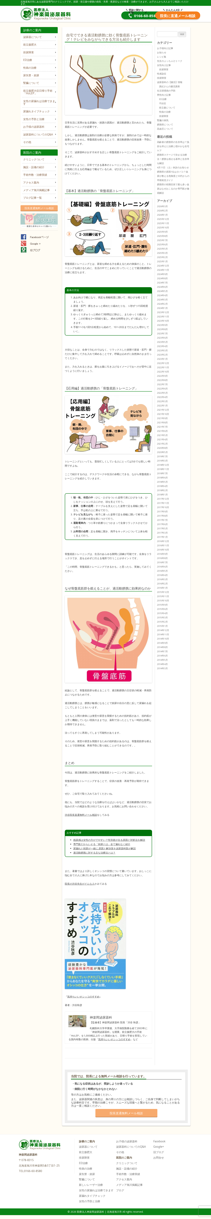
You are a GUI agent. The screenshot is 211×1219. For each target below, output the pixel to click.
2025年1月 (162, 261)
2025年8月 (162, 236)
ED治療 (27, 60)
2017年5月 (162, 528)
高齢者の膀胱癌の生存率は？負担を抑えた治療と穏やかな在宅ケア (173, 146)
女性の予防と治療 (33, 119)
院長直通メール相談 (164, 16)
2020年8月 (162, 447)
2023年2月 (162, 354)
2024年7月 (162, 282)
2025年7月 (162, 240)
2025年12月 (163, 219)
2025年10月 (163, 227)
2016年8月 (162, 558)
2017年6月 (162, 524)
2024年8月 (162, 278)
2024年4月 (162, 295)
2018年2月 (162, 490)
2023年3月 (162, 350)
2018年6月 (162, 477)
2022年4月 (162, 397)
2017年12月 (163, 498)
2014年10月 (163, 638)
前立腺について (167, 107)
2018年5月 (162, 481)
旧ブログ (158, 1152)
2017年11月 (163, 503)
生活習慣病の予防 (166, 90)
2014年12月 (163, 630)
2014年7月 (162, 651)
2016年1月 (162, 587)
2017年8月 (162, 515)
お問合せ (158, 1157)
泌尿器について (32, 37)
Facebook (159, 1141)
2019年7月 (162, 456)
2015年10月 (163, 600)
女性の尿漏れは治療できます (39, 102)
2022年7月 (162, 384)
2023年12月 (163, 312)
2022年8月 (162, 380)
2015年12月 (163, 592)
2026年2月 (162, 210)
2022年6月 (162, 388)
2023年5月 (162, 342)
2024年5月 (162, 291)
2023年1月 (162, 358)
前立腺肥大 (29, 44)
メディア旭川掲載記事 (36, 190)
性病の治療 (29, 68)
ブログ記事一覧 (32, 198)
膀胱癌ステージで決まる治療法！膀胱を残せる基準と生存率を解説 (173, 159)
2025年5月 (162, 248)
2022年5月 (162, 392)
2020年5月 (162, 452)
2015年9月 (162, 604)
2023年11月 (163, 316)
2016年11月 (163, 545)
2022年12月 (163, 363)
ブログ (120, 1190)
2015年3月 (162, 617)
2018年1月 (162, 494)
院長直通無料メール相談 (39, 208)
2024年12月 (163, 265)
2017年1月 (162, 537)
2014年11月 (163, 634)
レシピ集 (161, 56)
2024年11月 (163, 269)
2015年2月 (162, 621)
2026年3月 (162, 206)
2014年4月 (162, 664)
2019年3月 (162, 460)
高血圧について (165, 128)
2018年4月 (162, 486)
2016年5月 (162, 570)
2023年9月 (162, 325)
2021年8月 (162, 422)
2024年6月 (162, 286)
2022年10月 (163, 371)
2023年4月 (162, 346)
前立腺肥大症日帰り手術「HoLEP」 (37, 92)
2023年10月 (163, 320)
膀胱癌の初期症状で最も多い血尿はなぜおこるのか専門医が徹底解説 (173, 188)
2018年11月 (163, 469)
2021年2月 (162, 443)
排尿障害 (28, 52)
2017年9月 (162, 511)
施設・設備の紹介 (33, 167)
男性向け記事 (164, 94)
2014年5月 (162, 659)
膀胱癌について (165, 124)
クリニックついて (33, 159)
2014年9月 (162, 642)
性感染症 (161, 73)
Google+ (158, 1147)
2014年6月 (162, 655)
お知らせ (161, 52)
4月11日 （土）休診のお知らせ (173, 167)
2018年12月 (163, 464)
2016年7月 (162, 562)
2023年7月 (162, 333)
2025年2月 (162, 257)
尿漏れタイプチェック (36, 111)
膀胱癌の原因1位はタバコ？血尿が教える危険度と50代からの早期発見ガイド (173, 176)
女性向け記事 (164, 65)
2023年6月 (162, 337)
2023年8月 (162, 329)
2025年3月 (162, 253)
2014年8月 (162, 647)
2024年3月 (162, 299)
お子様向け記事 (165, 48)
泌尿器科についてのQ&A (38, 134)
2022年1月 (162, 405)
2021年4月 (162, 439)
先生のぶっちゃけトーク (169, 61)
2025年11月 (163, 223)
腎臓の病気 (163, 120)
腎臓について (31, 83)
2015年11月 (163, 596)
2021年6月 (162, 431)
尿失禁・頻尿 (31, 75)
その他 (27, 142)
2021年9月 (162, 418)
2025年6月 (162, 244)
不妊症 (162, 103)
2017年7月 (162, 520)
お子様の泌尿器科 (33, 127)
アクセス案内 (31, 182)
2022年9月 (162, 375)
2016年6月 (162, 566)
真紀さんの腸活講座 (169, 86)
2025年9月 (162, 231)
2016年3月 (162, 579)
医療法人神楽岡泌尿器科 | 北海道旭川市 (47, 13)
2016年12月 (163, 541)
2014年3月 (162, 668)
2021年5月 (162, 435)
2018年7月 (162, 473)
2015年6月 (162, 609)
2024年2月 (162, 303)
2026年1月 (162, 214)
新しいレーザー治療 (91, 1185)
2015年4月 (162, 613)
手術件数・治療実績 (35, 175)
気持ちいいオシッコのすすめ (114, 1039)
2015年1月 (162, 626)
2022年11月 (163, 367)
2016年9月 (162, 553)
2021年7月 (162, 426)
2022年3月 (162, 401)
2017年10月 (163, 507)
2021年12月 (163, 409)
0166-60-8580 (110, 16)
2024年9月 (162, 274)
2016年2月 (162, 583)
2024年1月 (162, 308)
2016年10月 (163, 549)
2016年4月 (162, 575)
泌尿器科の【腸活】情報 (169, 82)
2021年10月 (163, 414)
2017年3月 (162, 532)
